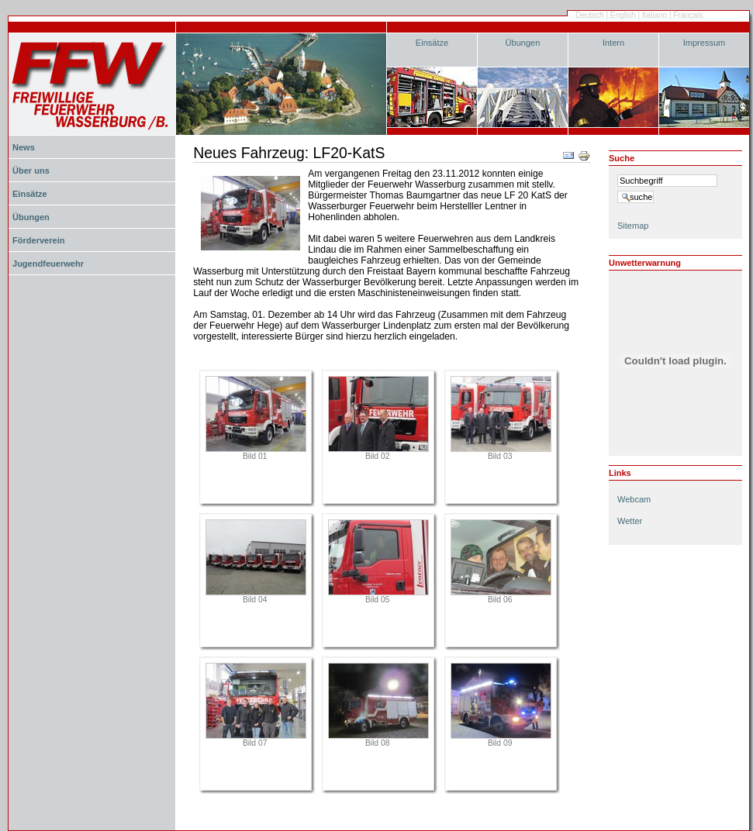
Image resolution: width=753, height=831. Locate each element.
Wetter (629, 521)
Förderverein (38, 240)
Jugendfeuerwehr (48, 263)
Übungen (523, 42)
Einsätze (432, 42)
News (23, 147)
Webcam (634, 499)
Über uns (31, 170)
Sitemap (632, 225)
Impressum (704, 42)
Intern (613, 42)
